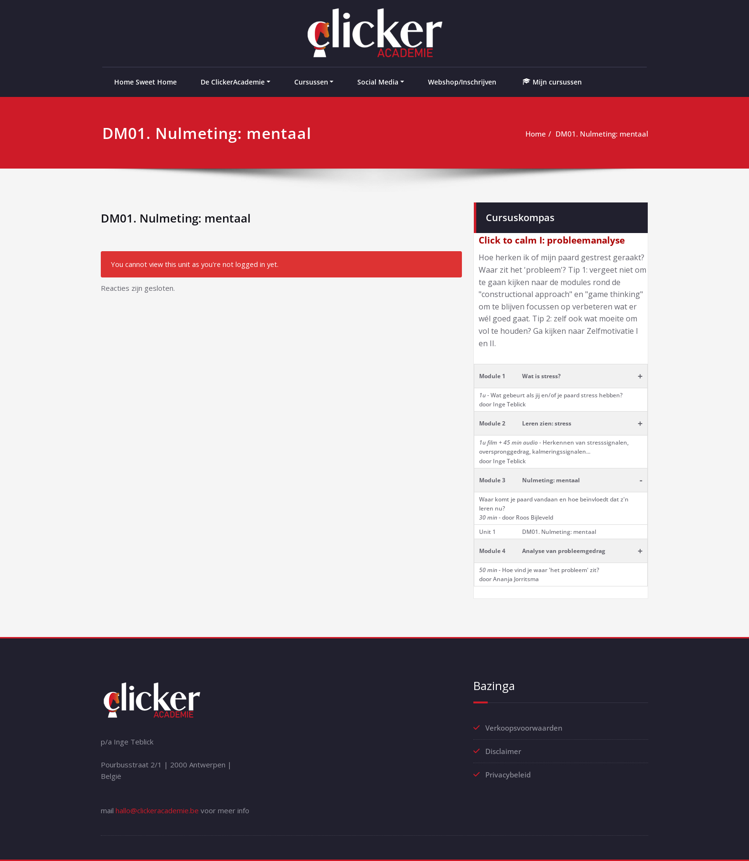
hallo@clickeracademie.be (157, 810)
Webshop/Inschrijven (462, 81)
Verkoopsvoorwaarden (523, 728)
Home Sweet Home (145, 81)
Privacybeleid (508, 774)
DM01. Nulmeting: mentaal (602, 133)
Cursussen (311, 81)
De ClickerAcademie (233, 81)
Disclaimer (503, 751)
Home (535, 133)
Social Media (377, 81)
